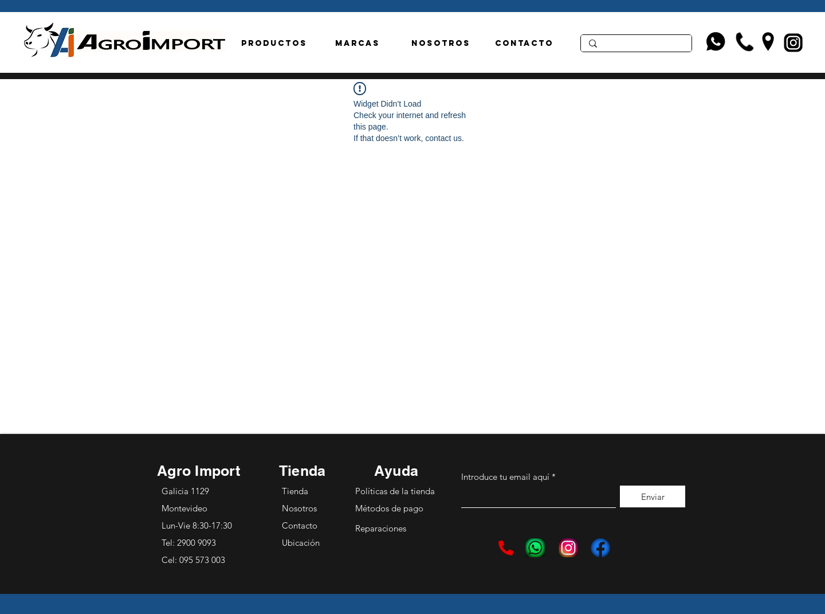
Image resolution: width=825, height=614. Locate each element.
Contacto (299, 525)
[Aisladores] (635, 45)
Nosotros (299, 508)
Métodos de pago (390, 508)
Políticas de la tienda (395, 491)
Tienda (295, 491)
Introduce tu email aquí (505, 476)
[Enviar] (652, 496)
